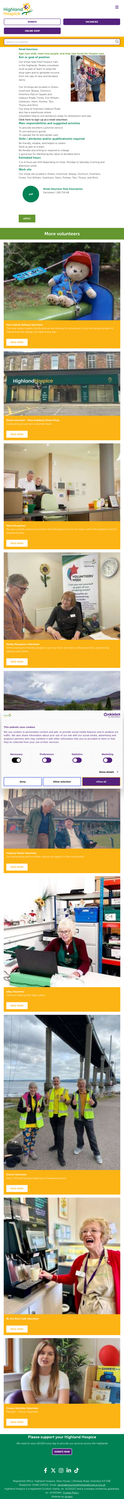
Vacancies (92, 21)
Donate (32, 21)
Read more (16, 342)
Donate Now (62, 1451)
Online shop (32, 30)
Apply (27, 218)
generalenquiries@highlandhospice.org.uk (81, 1484)
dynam (69, 1496)
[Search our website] (62, 42)
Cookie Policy (71, 1492)
